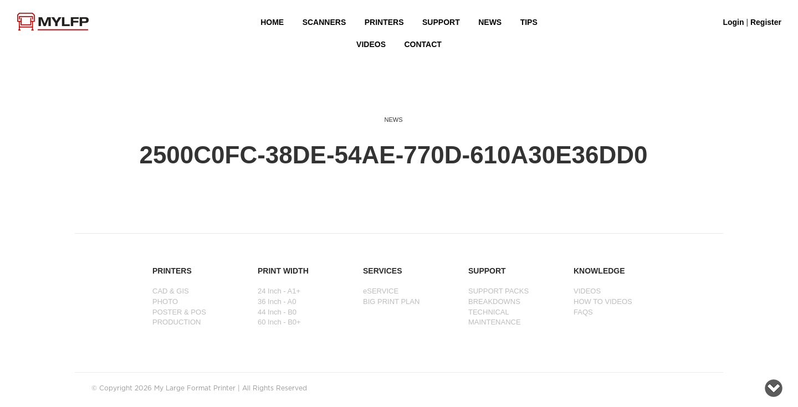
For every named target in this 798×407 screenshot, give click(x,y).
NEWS (490, 22)
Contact (422, 44)
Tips (529, 22)
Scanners (324, 22)
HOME (272, 22)
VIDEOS (371, 44)
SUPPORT (441, 22)
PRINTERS (384, 22)
